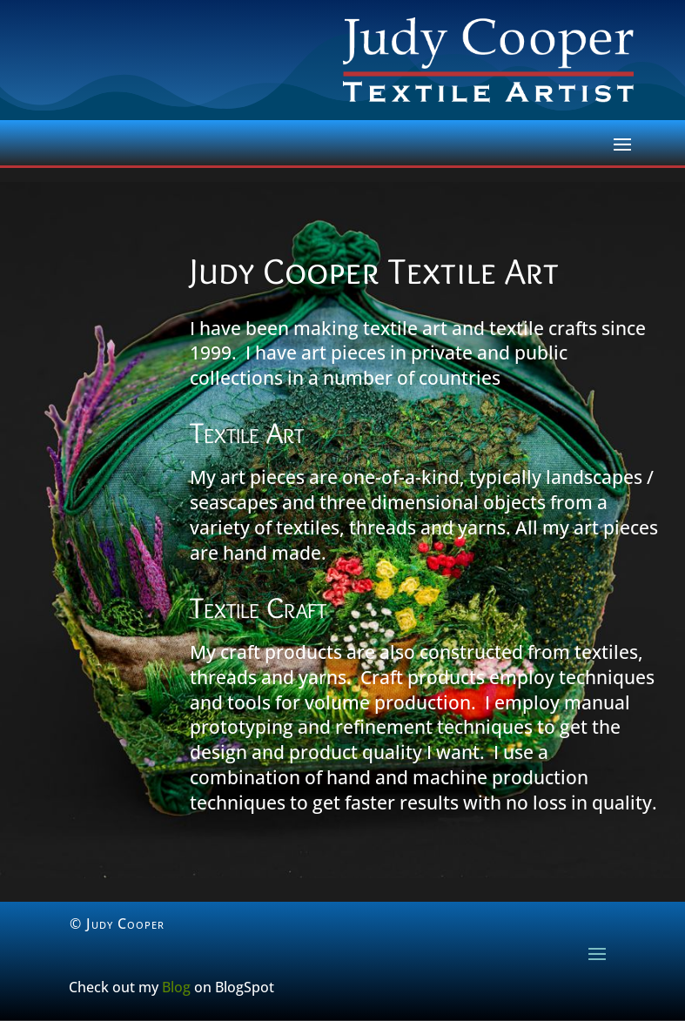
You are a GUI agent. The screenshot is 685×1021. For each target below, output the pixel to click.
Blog (176, 987)
